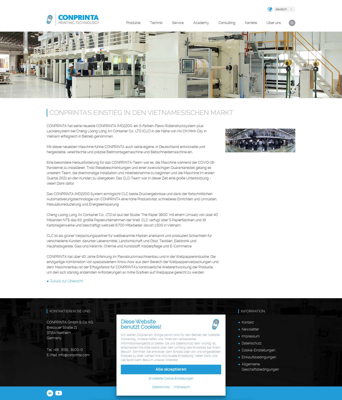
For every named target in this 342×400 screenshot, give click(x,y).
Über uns (274, 23)
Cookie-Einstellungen (258, 350)
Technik (156, 23)
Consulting (227, 23)
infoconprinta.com (74, 355)
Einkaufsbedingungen (259, 357)
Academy (201, 23)
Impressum (251, 336)
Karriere (251, 23)
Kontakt (248, 322)
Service (178, 23)
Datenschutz (252, 343)
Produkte (133, 23)
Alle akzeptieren (171, 369)
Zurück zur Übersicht (66, 281)
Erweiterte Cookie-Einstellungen (171, 378)
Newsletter (250, 329)
